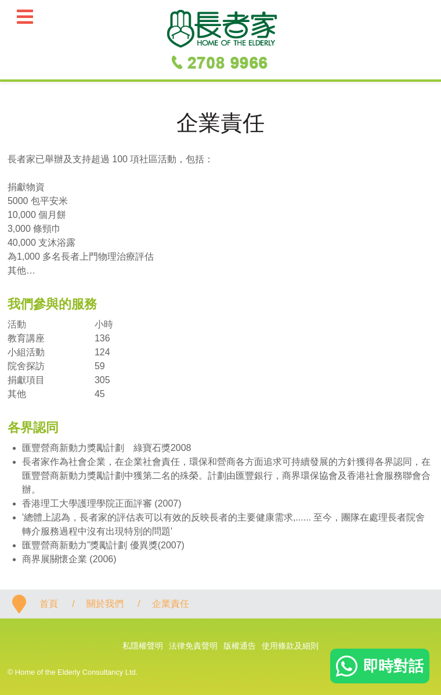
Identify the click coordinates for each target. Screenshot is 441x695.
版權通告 (239, 645)
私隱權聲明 (142, 645)
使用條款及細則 (290, 645)
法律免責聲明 (193, 645)
